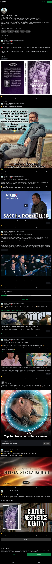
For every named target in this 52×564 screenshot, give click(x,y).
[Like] (5, 98)
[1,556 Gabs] (4, 28)
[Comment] (15, 98)
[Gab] (4, 2)
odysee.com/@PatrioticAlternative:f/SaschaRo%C (13, 190)
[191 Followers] (11, 28)
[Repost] (26, 98)
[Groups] (39, 562)
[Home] (13, 562)
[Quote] (36, 98)
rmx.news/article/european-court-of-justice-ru (12, 310)
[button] (26, 413)
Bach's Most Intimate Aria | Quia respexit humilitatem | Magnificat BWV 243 (19, 281)
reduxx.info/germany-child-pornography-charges (13, 351)
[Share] (47, 98)
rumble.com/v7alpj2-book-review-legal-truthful (12, 501)
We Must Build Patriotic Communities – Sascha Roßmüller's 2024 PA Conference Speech (22, 220)
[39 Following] (18, 28)
